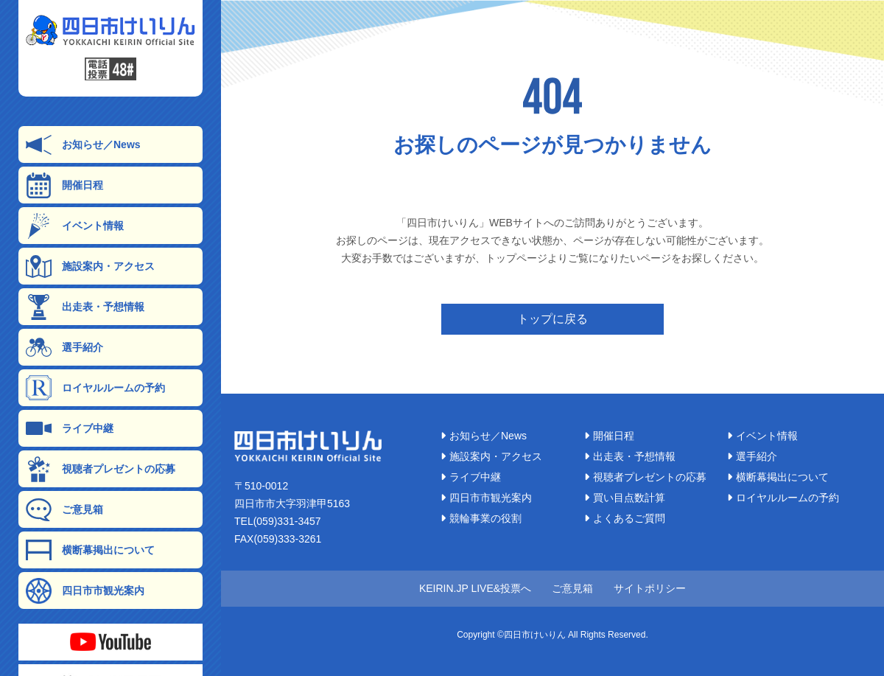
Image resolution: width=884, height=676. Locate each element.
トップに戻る (552, 319)
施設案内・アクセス (90, 266)
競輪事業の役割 (481, 518)
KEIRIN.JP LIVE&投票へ (475, 588)
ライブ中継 (69, 429)
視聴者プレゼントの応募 (100, 469)
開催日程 (64, 185)
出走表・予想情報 (85, 307)
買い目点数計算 (624, 497)
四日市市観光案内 (85, 591)
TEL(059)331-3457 (277, 521)
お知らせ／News (83, 145)
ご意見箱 (64, 510)
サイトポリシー (650, 588)
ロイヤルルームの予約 (95, 388)
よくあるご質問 (624, 518)
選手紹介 (64, 347)
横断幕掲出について (90, 550)
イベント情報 (75, 226)
